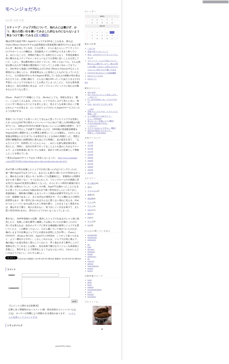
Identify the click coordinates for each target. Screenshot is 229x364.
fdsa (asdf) (91, 92)
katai (89, 247)
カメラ (90, 221)
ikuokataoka (92, 237)
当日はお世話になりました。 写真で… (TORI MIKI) (99, 131)
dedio (89, 282)
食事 (89, 195)
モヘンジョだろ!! (22, 9)
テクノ (90, 206)
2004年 (90, 173)
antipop (90, 264)
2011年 (90, 152)
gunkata (90, 287)
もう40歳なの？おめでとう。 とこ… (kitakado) (99, 117)
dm (88, 245)
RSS (86, 82)
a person (207, 2)
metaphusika (92, 235)
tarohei (90, 254)
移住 (89, 214)
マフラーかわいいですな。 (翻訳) (101, 128)
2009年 (90, 158)
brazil (89, 280)
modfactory (91, 256)
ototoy (89, 210)
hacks (89, 285)
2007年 (90, 164)
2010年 (90, 155)
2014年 (90, 142)
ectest (89, 292)
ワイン (90, 202)
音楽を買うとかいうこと (97, 51)
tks (88, 259)
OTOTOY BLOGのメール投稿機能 (101, 73)
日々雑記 (91, 183)
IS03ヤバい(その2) (95, 76)
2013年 (90, 145)
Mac (89, 225)
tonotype (90, 261)
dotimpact (91, 252)
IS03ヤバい (92, 79)
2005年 (90, 170)
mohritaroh (91, 240)
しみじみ (91, 48)
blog (225, 2)
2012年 (90, 149)
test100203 (91, 297)
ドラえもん (92, 191)
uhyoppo (90, 249)
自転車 (90, 198)
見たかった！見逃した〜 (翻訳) (100, 121)
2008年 (90, 161)
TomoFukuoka (93, 266)
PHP (89, 217)
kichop (90, 271)
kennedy (90, 294)
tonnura (90, 268)
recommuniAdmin (94, 289)
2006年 (90, 167)
